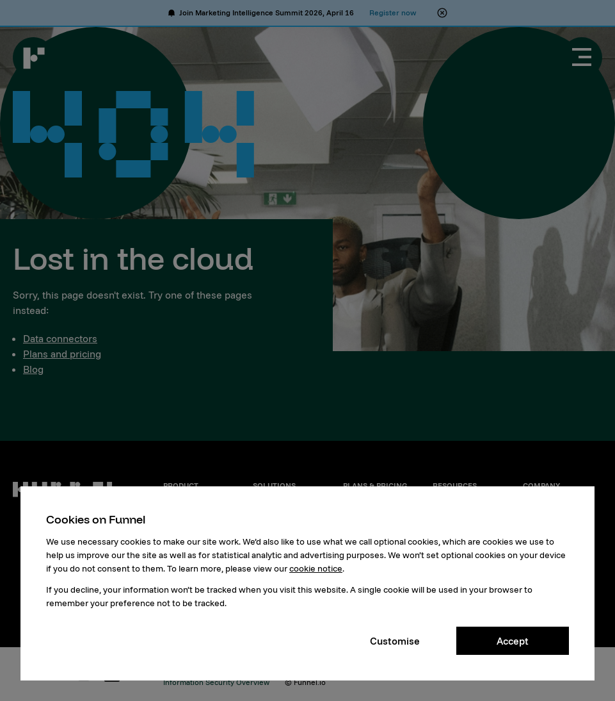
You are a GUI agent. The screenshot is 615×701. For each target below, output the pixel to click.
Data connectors (60, 338)
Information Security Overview (216, 682)
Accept (513, 640)
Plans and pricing (62, 353)
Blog (33, 369)
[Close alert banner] (442, 13)
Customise (395, 640)
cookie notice (315, 568)
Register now (392, 12)
